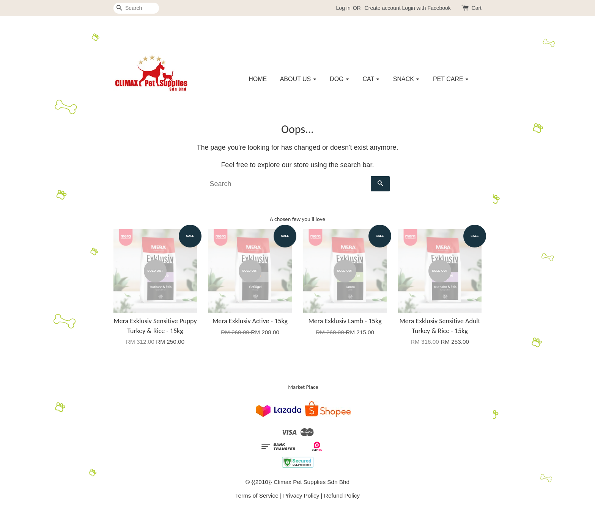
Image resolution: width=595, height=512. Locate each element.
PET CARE (451, 79)
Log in (343, 8)
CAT (371, 79)
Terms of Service (257, 495)
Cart (477, 8)
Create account (383, 8)
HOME (258, 79)
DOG (339, 79)
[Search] (136, 8)
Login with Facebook (426, 8)
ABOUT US (298, 79)
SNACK (406, 79)
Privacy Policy (301, 495)
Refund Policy (342, 495)
